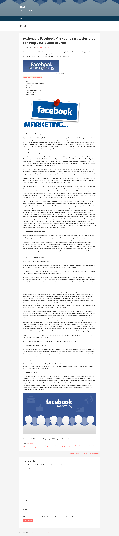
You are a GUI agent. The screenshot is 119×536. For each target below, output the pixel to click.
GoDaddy (49, 532)
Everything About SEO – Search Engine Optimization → (84, 454)
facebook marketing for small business (55, 445)
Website (25, 509)
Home (20, 18)
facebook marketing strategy (73, 445)
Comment (26, 469)
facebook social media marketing (48, 447)
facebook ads (32, 445)
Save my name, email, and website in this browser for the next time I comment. (48, 516)
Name (25, 493)
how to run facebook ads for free (65, 447)
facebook (30, 443)
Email (25, 501)
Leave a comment (51, 47)
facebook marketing (41, 445)
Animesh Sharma (39, 47)
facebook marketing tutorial (32, 447)
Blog (22, 6)
